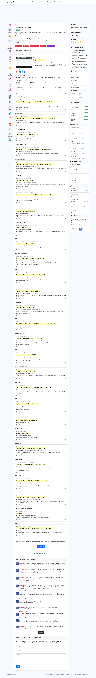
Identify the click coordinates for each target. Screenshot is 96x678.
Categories (50, 1)
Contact (47, 674)
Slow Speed (26, 45)
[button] (44, 553)
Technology (10, 136)
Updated (43, 1)
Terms (74, 674)
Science (10, 114)
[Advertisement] (48, 13)
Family (10, 53)
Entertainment (9, 48)
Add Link (52, 674)
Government (10, 75)
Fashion (10, 59)
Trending (67, 674)
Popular (62, 674)
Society (10, 125)
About (43, 674)
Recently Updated (75, 161)
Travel (10, 141)
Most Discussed (36, 1)
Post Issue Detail (50, 46)
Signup (61, 1)
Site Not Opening (34, 45)
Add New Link (41, 546)
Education (10, 43)
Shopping (9, 120)
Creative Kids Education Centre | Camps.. (51, 77)
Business (9, 32)
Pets (9, 98)
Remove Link (57, 674)
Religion (10, 109)
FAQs (71, 674)
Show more (41, 632)
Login (56, 1)
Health (10, 80)
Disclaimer (79, 674)
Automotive (10, 26)
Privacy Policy (85, 674)
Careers (10, 37)
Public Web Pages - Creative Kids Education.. (26, 77)
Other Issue (42, 45)
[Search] (24, 2)
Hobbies (10, 86)
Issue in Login (18, 45)
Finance (10, 64)
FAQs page (83, 67)
